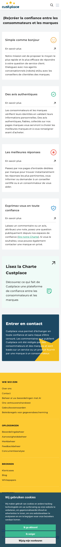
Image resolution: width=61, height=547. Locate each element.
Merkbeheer (8, 441)
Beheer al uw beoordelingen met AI (21, 398)
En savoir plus (30, 48)
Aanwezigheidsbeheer (14, 436)
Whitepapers (9, 480)
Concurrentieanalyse (13, 451)
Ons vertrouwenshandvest (16, 402)
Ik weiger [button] (30, 534)
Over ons (7, 388)
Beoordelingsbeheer (13, 431)
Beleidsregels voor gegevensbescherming (25, 412)
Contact (6, 393)
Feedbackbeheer (11, 446)
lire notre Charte (28, 236)
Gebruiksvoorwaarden (14, 407)
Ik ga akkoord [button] (30, 527)
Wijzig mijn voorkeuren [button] (30, 540)
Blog (4, 475)
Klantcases (8, 470)
